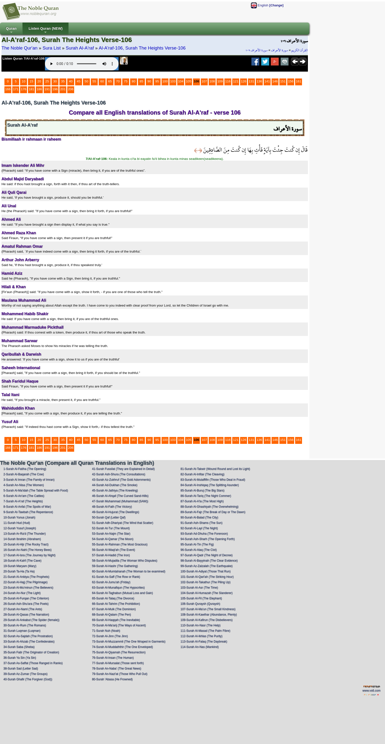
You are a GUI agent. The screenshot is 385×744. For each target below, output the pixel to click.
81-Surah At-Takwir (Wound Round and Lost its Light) (215, 469)
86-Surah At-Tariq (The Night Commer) (205, 496)
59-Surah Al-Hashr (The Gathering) (115, 566)
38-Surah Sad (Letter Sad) (20, 668)
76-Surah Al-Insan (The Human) (113, 657)
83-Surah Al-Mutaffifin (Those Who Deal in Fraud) (212, 479)
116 (228, 81)
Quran (11, 30)
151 (283, 81)
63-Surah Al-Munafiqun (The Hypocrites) (118, 587)
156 (290, 81)
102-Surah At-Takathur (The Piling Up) (205, 582)
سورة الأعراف (279, 50)
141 (267, 81)
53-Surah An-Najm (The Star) (111, 533)
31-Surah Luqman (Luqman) (22, 630)
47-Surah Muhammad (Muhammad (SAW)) (120, 501)
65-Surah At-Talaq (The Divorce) (113, 598)
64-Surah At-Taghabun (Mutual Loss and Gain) (122, 593)
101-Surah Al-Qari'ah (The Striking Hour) (207, 576)
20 (39, 81)
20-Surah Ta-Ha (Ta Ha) (19, 571)
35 (63, 81)
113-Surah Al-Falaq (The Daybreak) (203, 641)
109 (220, 81)
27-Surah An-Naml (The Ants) (22, 609)
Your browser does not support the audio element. (82, 63)
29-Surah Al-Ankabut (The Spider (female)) (31, 620)
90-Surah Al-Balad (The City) (199, 517)
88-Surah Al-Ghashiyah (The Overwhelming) (209, 506)
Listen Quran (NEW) (45, 30)
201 (63, 89)
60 (102, 81)
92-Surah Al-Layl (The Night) (199, 528)
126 (243, 81)
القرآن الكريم (299, 50)
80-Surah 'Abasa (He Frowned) (112, 679)
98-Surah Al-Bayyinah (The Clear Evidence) (209, 560)
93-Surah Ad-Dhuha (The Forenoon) (204, 533)
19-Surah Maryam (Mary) (19, 566)
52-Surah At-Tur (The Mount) (111, 528)
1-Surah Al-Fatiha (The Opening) (24, 469)
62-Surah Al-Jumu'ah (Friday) (111, 582)
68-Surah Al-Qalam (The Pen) (111, 614)
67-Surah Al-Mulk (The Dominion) (114, 609)
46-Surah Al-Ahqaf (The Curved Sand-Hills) (120, 496)
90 (149, 81)
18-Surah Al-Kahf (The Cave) (22, 560)
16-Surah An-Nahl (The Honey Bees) (27, 550)
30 (55, 81)
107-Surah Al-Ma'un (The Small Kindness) (207, 609)
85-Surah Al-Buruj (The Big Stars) (202, 490)
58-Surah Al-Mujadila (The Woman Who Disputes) (124, 560)
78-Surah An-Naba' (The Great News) (116, 668)
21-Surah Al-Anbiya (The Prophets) (26, 576)
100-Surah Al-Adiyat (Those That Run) (205, 571)
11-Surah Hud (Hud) (16, 523)
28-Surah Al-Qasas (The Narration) (26, 614)
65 (110, 81)
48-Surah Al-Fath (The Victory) (112, 506)
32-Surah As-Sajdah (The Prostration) (28, 636)
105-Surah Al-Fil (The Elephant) (201, 598)
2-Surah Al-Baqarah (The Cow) (23, 474)
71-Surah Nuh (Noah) (106, 630)
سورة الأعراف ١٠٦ (257, 50)
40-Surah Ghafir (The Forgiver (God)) (27, 679)
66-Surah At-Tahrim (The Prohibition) (116, 603)
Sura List (51, 48)
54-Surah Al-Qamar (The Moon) (113, 539)
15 (31, 81)
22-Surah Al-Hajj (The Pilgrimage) (25, 582)
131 (251, 81)
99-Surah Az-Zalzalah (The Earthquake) (206, 566)
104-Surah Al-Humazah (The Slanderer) (206, 593)
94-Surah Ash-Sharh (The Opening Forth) (207, 539)
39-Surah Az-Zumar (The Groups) (25, 674)
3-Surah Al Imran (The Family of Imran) (29, 479)
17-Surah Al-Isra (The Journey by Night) (29, 555)
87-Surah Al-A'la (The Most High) (202, 501)
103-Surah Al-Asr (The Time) (199, 587)
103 (173, 81)
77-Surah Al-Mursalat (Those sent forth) (118, 663)
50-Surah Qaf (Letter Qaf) (109, 517)
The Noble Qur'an (19, 48)
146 (275, 81)
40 (71, 81)
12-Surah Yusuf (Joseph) (19, 528)
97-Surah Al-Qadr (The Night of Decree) (206, 555)
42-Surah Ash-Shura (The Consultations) (118, 474)
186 (39, 89)
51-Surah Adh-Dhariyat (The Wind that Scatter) (122, 523)
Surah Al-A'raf (80, 48)
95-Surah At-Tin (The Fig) (197, 544)
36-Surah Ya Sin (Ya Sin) (19, 657)
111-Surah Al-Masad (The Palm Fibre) (205, 630)
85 (141, 81)
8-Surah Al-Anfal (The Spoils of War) (27, 506)
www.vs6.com (371, 690)
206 (70, 89)
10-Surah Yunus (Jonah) (19, 517)
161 (298, 81)
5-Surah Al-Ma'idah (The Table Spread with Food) (35, 490)
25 (47, 81)
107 (204, 81)
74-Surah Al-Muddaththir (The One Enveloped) (122, 647)
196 (55, 89)
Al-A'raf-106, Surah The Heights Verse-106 (142, 48)
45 (79, 81)
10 (24, 81)
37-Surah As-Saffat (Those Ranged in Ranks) (33, 663)
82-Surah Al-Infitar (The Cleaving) (202, 474)
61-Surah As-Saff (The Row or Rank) (116, 576)
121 (235, 81)
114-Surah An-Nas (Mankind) (199, 647)
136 (259, 81)
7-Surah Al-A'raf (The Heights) (23, 501)
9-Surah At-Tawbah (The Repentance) (28, 512)
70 (118, 81)
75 (126, 81)
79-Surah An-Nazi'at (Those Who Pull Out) (120, 674)
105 (188, 81)
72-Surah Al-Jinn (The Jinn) (110, 636)
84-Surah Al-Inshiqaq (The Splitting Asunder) (209, 485)
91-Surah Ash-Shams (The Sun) (201, 523)
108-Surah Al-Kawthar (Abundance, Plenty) (208, 614)
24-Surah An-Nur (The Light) (22, 593)
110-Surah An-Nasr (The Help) (200, 625)
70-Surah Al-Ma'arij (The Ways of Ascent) (119, 625)
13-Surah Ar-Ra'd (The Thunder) (24, 533)
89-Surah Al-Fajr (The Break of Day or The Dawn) (212, 512)
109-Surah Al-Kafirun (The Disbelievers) (206, 620)
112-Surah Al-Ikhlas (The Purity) (201, 636)
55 (94, 81)
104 (180, 81)
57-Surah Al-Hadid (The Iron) (111, 555)
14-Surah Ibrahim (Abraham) (22, 539)
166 (8, 89)
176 (23, 89)
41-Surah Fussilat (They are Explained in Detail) (123, 469)
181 (31, 89)
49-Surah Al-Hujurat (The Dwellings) (115, 512)
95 (157, 81)
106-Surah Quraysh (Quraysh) (200, 603)
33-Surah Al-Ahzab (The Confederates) (29, 641)
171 (15, 89)
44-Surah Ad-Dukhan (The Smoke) (115, 485)
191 (47, 89)
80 (134, 81)
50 (86, 81)
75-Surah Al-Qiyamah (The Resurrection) (119, 652)
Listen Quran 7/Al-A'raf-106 (23, 58)
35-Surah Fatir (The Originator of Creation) (31, 652)
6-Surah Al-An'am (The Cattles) (23, 496)
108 (212, 81)
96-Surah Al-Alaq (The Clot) (198, 550)
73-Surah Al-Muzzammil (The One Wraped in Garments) (128, 641)
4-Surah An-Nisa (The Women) (23, 485)
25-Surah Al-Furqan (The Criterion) (26, 598)
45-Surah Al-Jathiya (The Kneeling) (115, 490)
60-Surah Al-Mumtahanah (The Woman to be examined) (128, 571)
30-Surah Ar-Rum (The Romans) (24, 625)
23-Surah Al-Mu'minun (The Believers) (28, 587)
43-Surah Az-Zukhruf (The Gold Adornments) (121, 479)
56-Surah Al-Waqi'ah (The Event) (113, 550)
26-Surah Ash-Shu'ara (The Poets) (26, 603)
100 (165, 81)
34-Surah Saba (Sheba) (19, 647)
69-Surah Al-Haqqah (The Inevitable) (116, 620)
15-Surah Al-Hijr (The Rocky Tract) (25, 544)
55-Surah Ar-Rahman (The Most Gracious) (120, 544)
